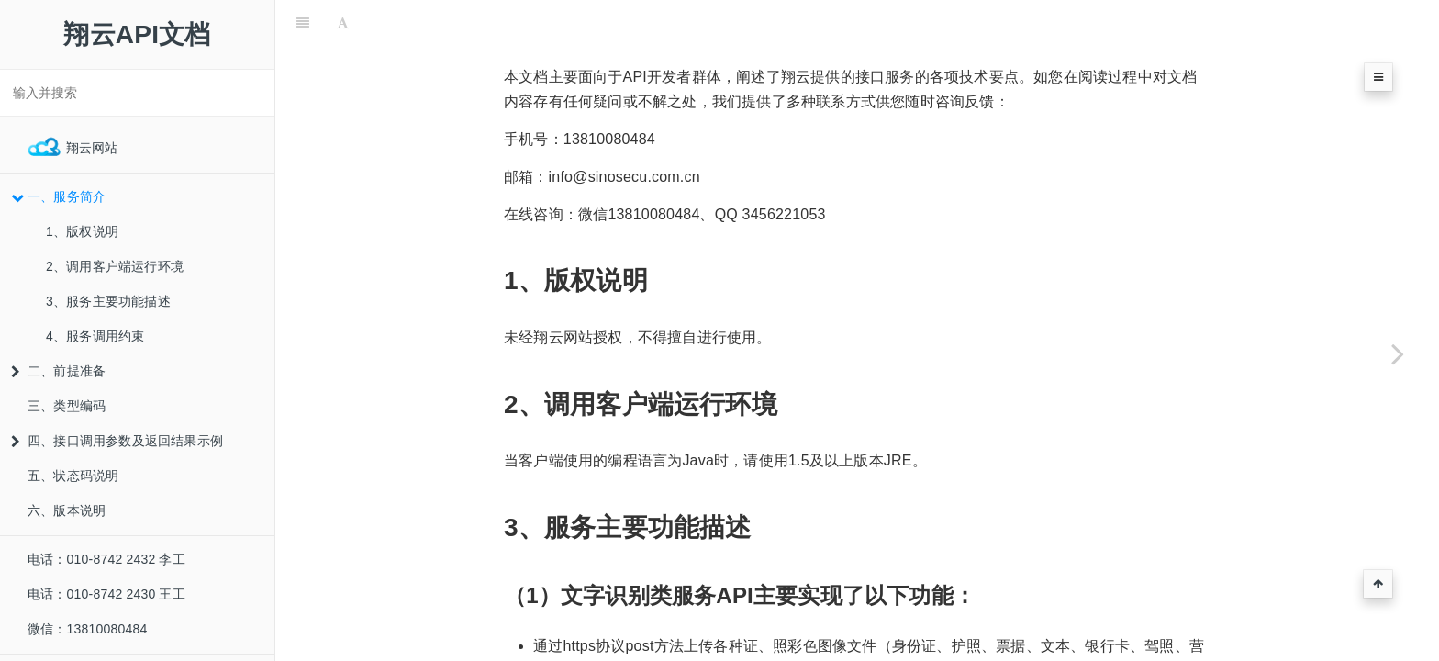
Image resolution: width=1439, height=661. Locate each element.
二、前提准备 (58, 371)
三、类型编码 (67, 405)
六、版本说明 (67, 510)
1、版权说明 (82, 231)
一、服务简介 (58, 196)
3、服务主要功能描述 (108, 301)
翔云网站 (73, 147)
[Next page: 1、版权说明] (1397, 353)
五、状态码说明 (73, 475)
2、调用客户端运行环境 (115, 266)
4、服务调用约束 (95, 336)
